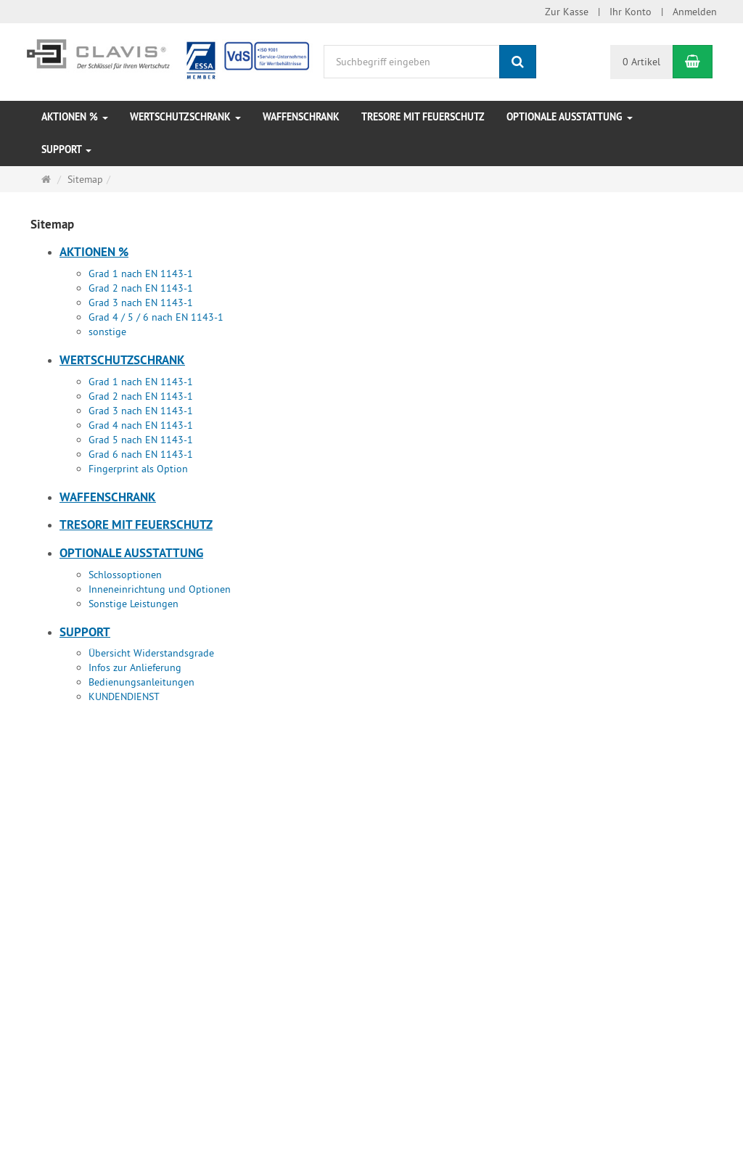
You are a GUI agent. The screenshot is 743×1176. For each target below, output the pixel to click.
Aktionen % (74, 116)
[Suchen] (517, 61)
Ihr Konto (630, 11)
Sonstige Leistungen (133, 603)
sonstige (107, 331)
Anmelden (695, 11)
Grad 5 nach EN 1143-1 (141, 439)
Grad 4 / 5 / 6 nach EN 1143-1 (156, 317)
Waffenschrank (301, 116)
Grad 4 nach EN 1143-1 (141, 425)
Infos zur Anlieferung (135, 667)
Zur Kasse (566, 11)
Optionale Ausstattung (569, 116)
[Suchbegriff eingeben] (412, 61)
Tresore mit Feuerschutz (423, 116)
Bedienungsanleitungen (141, 681)
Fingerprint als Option (138, 468)
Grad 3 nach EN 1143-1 (141, 302)
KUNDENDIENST (124, 696)
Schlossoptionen (125, 574)
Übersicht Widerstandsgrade (151, 652)
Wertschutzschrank (185, 116)
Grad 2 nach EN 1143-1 (141, 288)
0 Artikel (641, 61)
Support (66, 149)
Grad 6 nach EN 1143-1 (141, 454)
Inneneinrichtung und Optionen (160, 589)
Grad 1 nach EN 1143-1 (141, 273)
